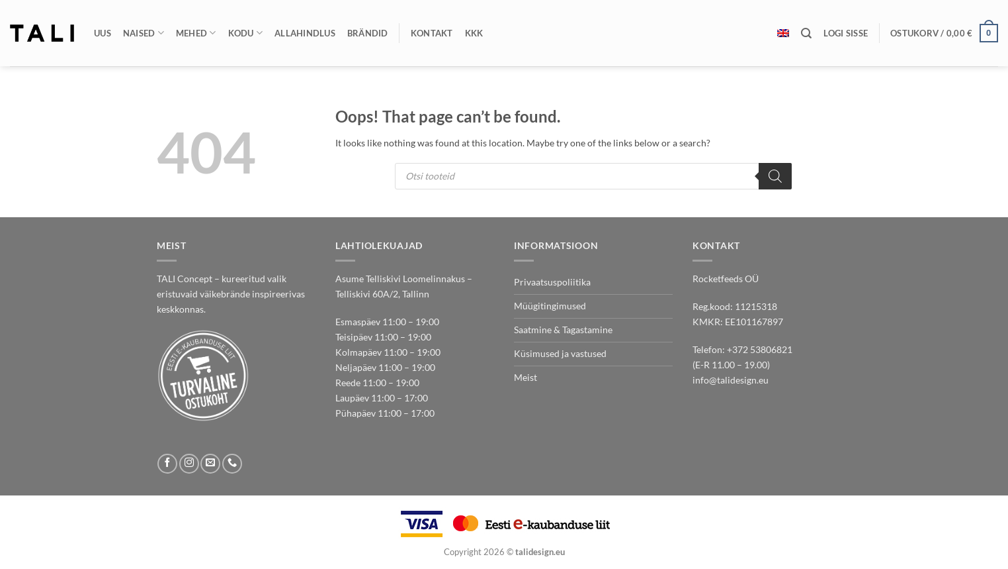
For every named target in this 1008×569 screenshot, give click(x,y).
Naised (143, 32)
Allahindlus (304, 33)
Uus (102, 33)
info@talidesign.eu (731, 380)
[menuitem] (783, 33)
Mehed (196, 32)
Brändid (367, 33)
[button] (845, 33)
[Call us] (232, 464)
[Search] (775, 176)
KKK (474, 33)
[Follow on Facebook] (167, 464)
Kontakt (432, 33)
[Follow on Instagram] (189, 464)
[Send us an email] (210, 464)
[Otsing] (806, 33)
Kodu (245, 32)
